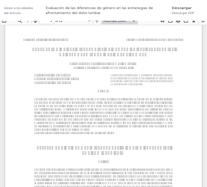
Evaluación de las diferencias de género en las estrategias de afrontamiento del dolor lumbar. (99, 10)
